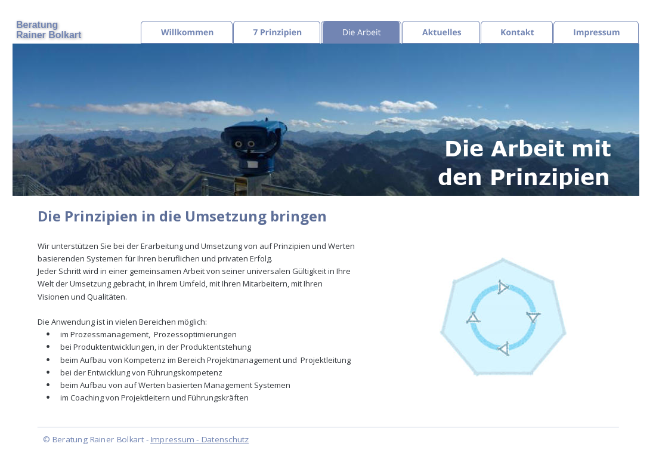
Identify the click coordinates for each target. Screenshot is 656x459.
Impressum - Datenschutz (199, 440)
